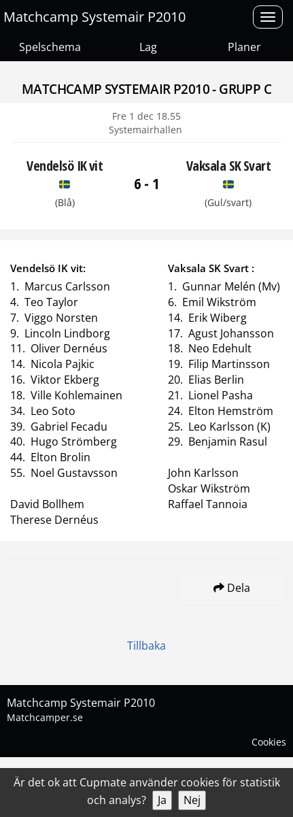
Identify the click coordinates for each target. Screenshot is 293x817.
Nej (192, 800)
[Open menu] (268, 17)
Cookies (269, 741)
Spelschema (50, 46)
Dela (231, 587)
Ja (162, 800)
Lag (148, 46)
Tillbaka (146, 645)
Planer (244, 46)
